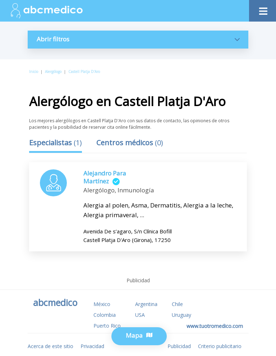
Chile (177, 304)
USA (140, 314)
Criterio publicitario (220, 346)
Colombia (104, 314)
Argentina (146, 304)
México (101, 304)
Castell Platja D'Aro (84, 71)
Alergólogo (53, 71)
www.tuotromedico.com (215, 326)
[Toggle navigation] (262, 9)
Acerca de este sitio (50, 346)
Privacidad (92, 346)
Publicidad (179, 346)
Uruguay (181, 314)
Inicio (33, 71)
